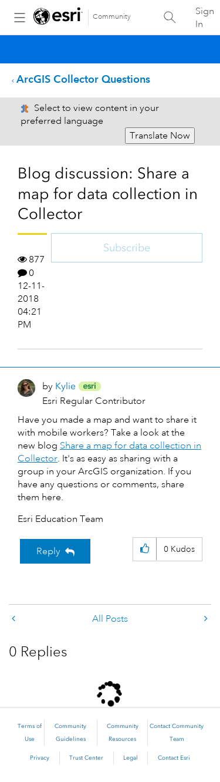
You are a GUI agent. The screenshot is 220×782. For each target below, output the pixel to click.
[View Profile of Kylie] (65, 386)
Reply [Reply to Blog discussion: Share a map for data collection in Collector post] (48, 551)
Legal (130, 757)
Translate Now (160, 135)
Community (112, 16)
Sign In (204, 17)
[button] (144, 549)
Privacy (39, 757)
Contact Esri (174, 757)
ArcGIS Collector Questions (83, 79)
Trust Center (86, 757)
